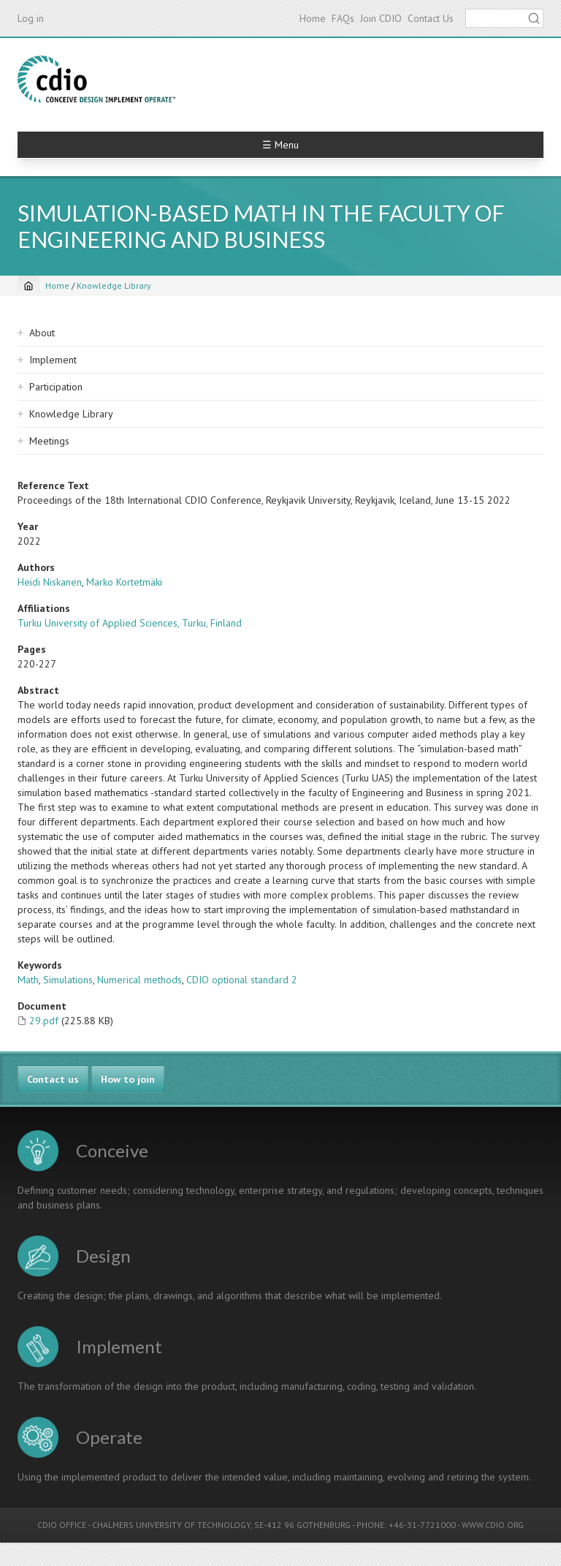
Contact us (53, 1079)
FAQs (343, 18)
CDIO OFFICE (61, 1524)
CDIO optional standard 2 (241, 979)
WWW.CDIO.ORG (493, 1524)
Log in (31, 18)
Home (312, 18)
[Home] (28, 286)
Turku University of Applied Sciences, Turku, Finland (130, 622)
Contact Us (431, 18)
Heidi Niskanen (50, 582)
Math (28, 979)
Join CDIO (381, 18)
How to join (128, 1079)
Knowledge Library (114, 285)
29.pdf (43, 1020)
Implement (53, 359)
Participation (56, 386)
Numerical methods (139, 979)
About (42, 332)
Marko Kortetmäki (124, 582)
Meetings (49, 440)
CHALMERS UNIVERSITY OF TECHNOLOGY (171, 1524)
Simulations (68, 979)
